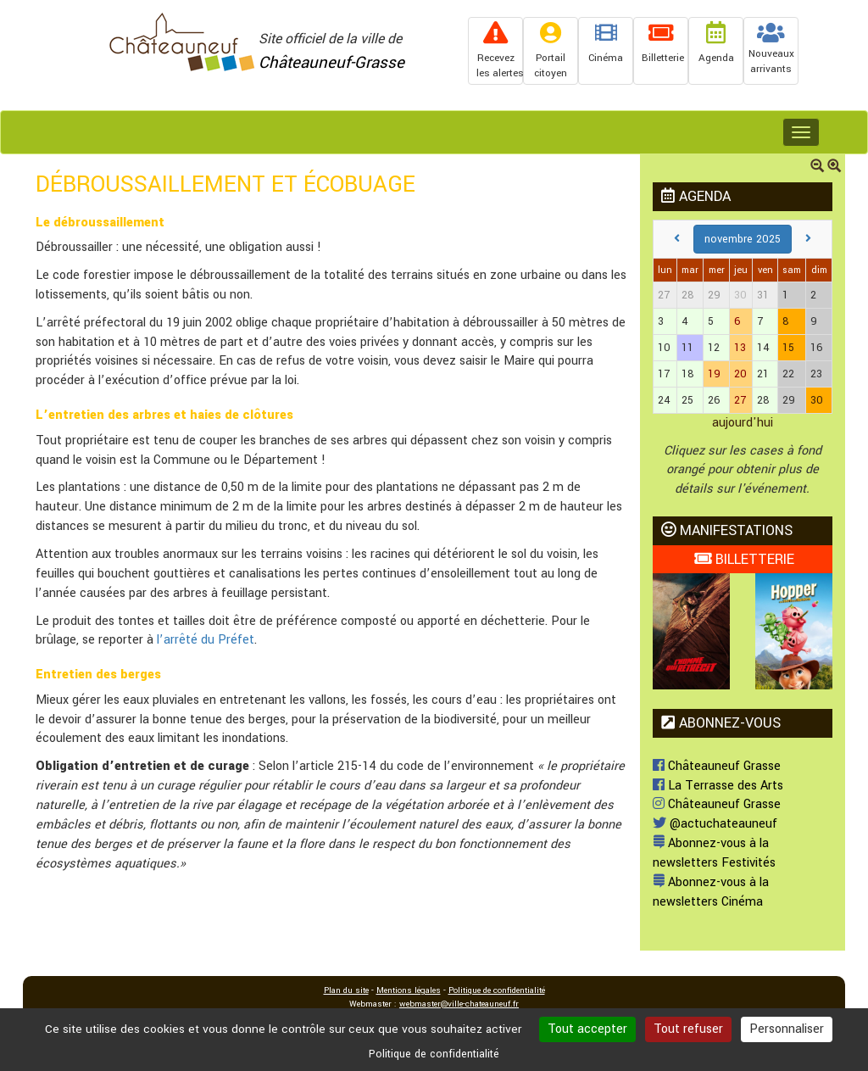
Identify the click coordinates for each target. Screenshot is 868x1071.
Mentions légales (408, 990)
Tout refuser (688, 1029)
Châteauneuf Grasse (717, 766)
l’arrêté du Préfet (205, 640)
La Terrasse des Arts (718, 786)
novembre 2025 (742, 239)
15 (788, 347)
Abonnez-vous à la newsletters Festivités (714, 853)
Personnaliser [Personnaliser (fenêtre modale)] (786, 1029)
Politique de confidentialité (496, 990)
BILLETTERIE (744, 559)
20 (740, 374)
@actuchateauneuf (715, 824)
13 (740, 347)
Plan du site (346, 990)
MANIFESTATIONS (727, 530)
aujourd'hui (742, 423)
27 (740, 400)
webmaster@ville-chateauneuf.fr (459, 1004)
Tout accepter (587, 1029)
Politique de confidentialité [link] (434, 1054)
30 (740, 295)
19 (714, 374)
